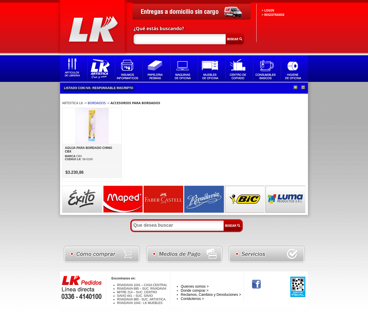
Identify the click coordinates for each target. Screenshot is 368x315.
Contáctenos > (192, 299)
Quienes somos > (195, 286)
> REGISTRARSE (273, 15)
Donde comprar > (195, 290)
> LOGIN (268, 10)
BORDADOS (97, 103)
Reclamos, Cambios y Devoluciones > (211, 294)
